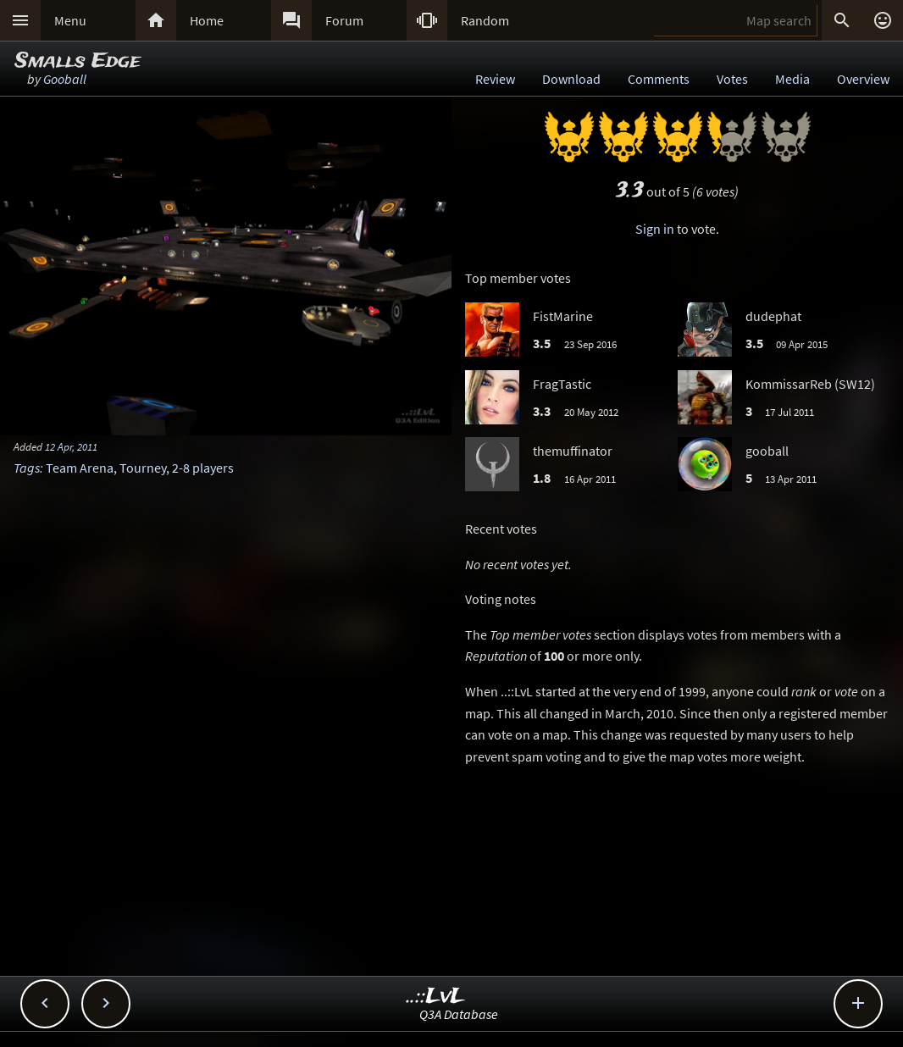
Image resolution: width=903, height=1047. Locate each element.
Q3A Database (458, 1013)
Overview (863, 78)
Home (207, 20)
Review (495, 78)
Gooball (64, 78)
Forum (344, 20)
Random (485, 20)
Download (571, 78)
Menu (70, 20)
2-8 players (203, 467)
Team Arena (80, 467)
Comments (659, 78)
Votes (732, 78)
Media (792, 78)
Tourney (142, 467)
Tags (27, 467)
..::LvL (435, 996)
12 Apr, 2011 (71, 446)
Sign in (654, 228)
